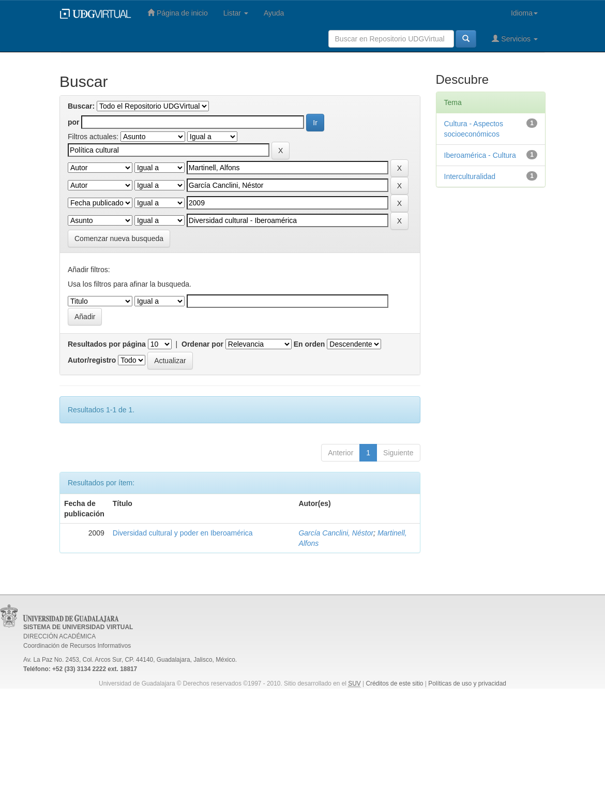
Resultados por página (107, 344)
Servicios (515, 38)
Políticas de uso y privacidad (467, 683)
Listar (235, 13)
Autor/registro (92, 360)
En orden (309, 344)
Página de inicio (177, 12)
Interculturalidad (470, 176)
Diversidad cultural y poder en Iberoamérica (183, 533)
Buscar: (81, 106)
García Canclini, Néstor (335, 533)
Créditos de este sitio (394, 683)
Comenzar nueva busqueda (118, 238)
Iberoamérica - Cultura (480, 155)
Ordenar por (202, 344)
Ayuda (274, 13)
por (74, 122)
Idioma (524, 13)
